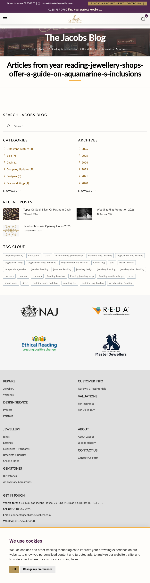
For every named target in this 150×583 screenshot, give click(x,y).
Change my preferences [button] (37, 569)
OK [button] (14, 569)
